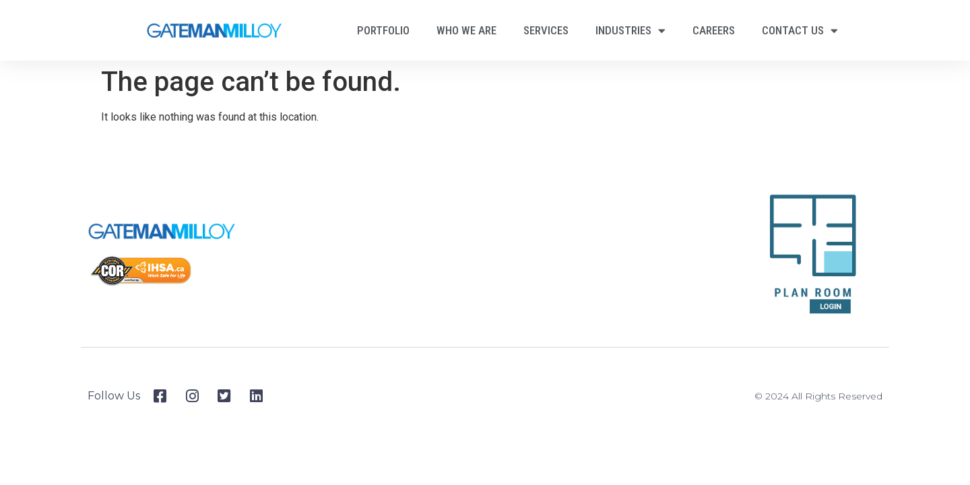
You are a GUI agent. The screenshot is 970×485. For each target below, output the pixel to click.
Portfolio (383, 30)
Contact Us (800, 30)
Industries (630, 30)
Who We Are (466, 30)
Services (546, 30)
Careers (713, 30)
